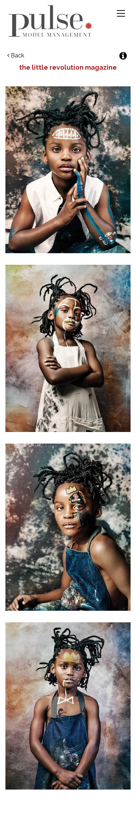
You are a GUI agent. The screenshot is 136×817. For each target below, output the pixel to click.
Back (15, 55)
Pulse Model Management (50, 21)
